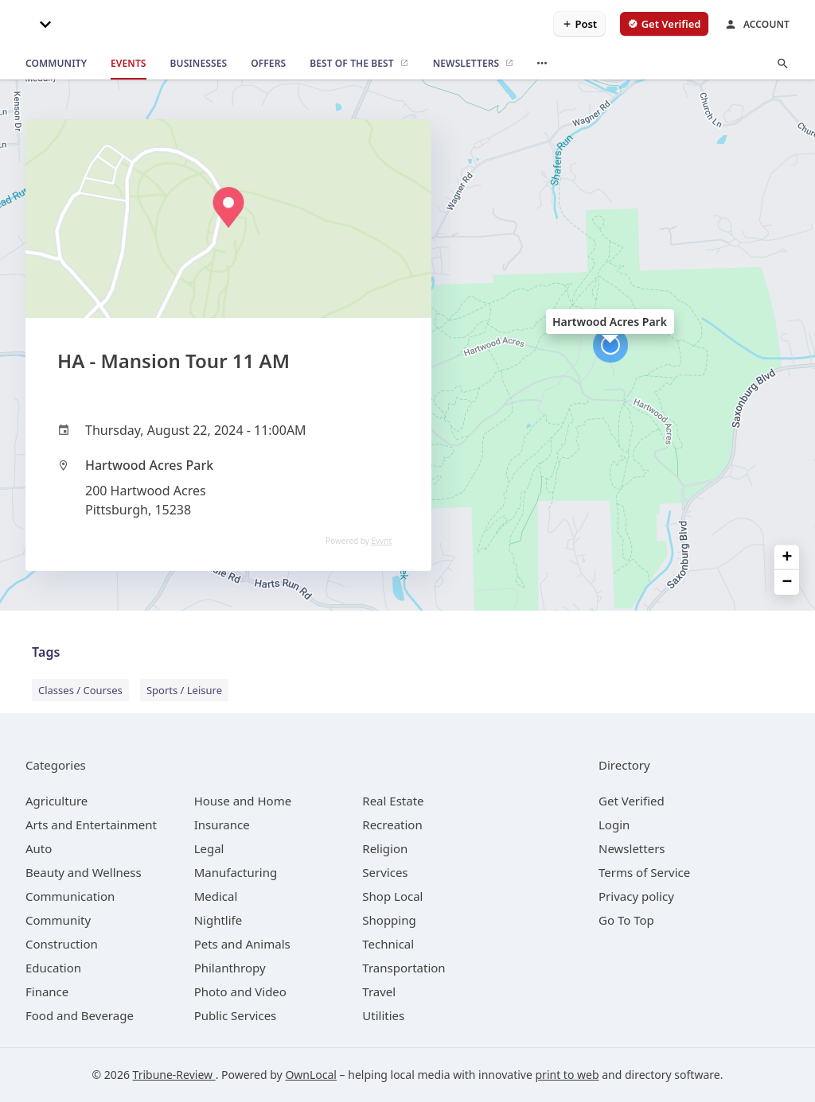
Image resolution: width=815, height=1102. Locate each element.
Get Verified (632, 801)
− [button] (787, 582)
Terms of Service (644, 872)
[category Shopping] (388, 920)
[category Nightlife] (218, 920)
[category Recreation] (392, 824)
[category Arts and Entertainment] (91, 824)
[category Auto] (38, 848)
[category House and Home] (243, 801)
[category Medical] (216, 896)
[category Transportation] (403, 968)
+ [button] (787, 557)
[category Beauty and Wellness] (83, 872)
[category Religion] (385, 848)
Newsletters (632, 848)
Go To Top (626, 920)
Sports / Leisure (184, 690)
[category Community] (58, 920)
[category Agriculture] (56, 801)
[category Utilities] (383, 1015)
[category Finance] (46, 991)
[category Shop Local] (392, 896)
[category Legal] (209, 848)
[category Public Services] (235, 1015)
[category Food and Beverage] (79, 1015)
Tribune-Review (174, 1074)
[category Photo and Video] (240, 991)
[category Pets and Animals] (242, 944)
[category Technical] (388, 944)
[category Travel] (379, 991)
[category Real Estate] (392, 801)
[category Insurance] (222, 824)
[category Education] (53, 968)
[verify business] (664, 24)
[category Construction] (61, 944)
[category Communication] (70, 896)
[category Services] (385, 872)
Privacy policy (636, 896)
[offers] (268, 64)
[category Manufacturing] (236, 872)
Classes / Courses (80, 690)
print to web (567, 1074)
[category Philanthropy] (230, 968)
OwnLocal (311, 1074)
